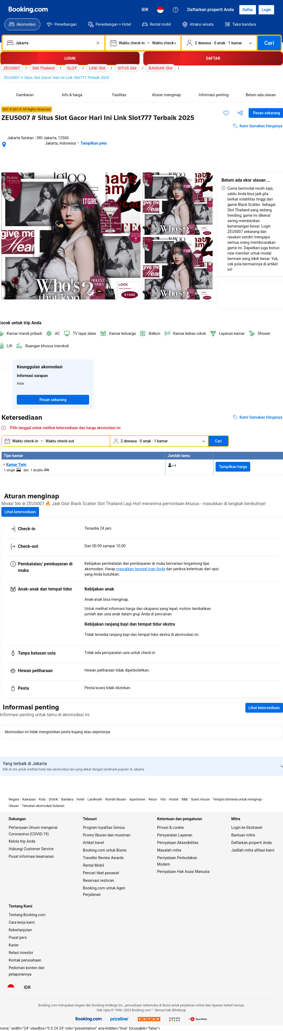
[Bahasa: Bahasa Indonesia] (160, 9)
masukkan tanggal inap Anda (140, 569)
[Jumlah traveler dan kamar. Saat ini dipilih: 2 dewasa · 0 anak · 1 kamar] (219, 43)
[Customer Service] (175, 9)
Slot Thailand (43, 68)
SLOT (72, 68)
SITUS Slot (127, 68)
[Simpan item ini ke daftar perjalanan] (226, 112)
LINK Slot (97, 68)
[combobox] (54, 43)
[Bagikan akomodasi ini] (240, 112)
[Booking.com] (28, 9)
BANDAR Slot (160, 68)
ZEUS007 (12, 68)
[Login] (266, 10)
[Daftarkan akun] (247, 10)
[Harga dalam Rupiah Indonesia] (145, 9)
